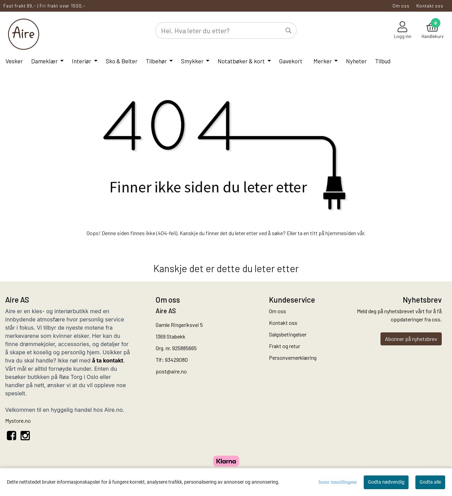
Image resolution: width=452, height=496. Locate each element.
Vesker (14, 61)
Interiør (82, 61)
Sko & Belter (122, 61)
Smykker (193, 61)
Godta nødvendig (386, 482)
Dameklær (45, 61)
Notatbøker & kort (242, 61)
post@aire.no (171, 371)
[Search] (226, 30)
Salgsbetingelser (288, 334)
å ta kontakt (107, 360)
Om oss (401, 6)
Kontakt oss (429, 6)
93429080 (176, 359)
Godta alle (430, 482)
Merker (323, 61)
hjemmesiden (340, 233)
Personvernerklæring (293, 357)
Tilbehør (157, 61)
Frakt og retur (284, 346)
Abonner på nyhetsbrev (411, 338)
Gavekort (290, 61)
